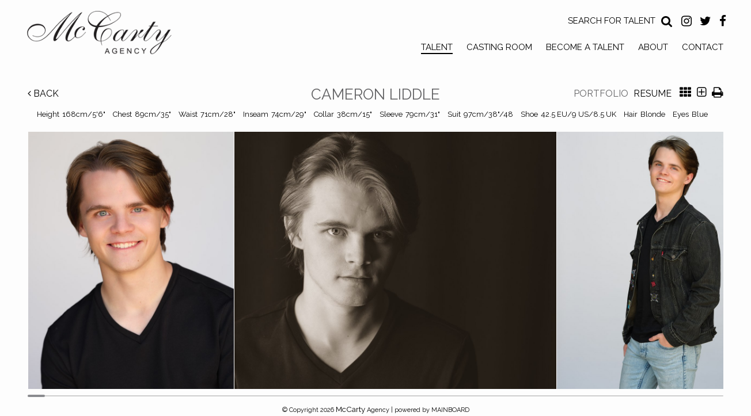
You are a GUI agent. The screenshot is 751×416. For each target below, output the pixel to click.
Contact (702, 47)
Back (43, 93)
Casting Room (499, 47)
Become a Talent (585, 47)
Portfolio (601, 93)
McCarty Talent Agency (107, 35)
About (653, 47)
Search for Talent (611, 21)
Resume (653, 93)
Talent (437, 47)
